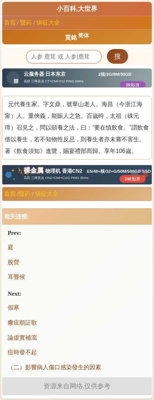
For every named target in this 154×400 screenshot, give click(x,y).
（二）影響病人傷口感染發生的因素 (54, 367)
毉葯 (26, 22)
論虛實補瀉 (22, 337)
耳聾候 (16, 277)
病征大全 (48, 22)
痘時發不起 (22, 352)
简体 (83, 35)
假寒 (13, 307)
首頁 (10, 22)
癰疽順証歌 (22, 322)
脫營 (13, 262)
